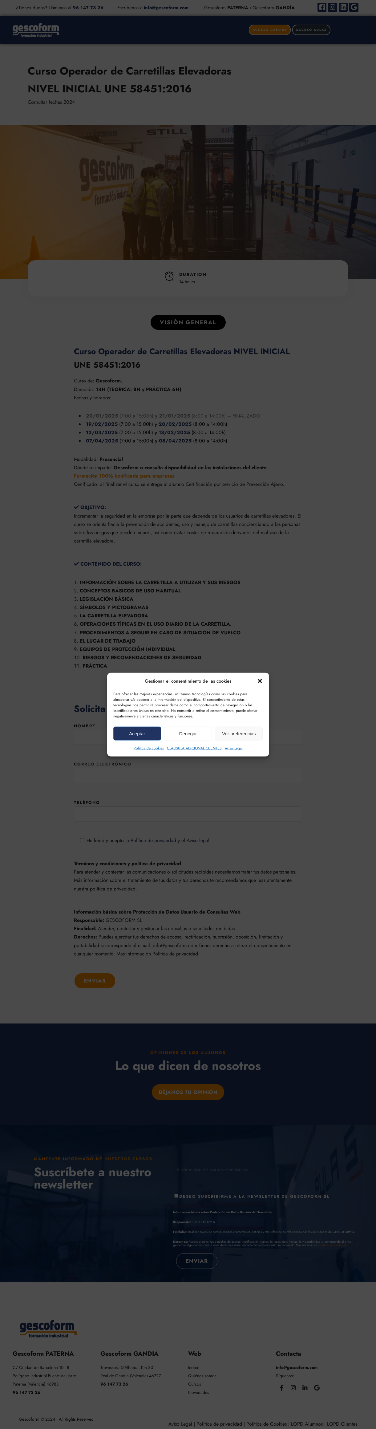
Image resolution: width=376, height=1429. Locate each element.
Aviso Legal (234, 748)
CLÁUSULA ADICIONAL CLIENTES (194, 748)
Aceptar (137, 733)
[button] (260, 681)
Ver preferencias (239, 733)
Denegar (188, 733)
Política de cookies (149, 748)
